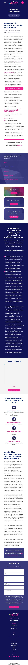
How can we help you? (8, 590)
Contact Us (14, 649)
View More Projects (14, 390)
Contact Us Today (14, 15)
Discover (14, 193)
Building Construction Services (14, 636)
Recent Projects (14, 645)
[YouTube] (16, 656)
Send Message (14, 606)
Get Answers (14, 216)
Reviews (14, 651)
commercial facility (7, 67)
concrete (14, 61)
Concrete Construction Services (14, 639)
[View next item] (15, 386)
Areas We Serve (14, 641)
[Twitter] (11, 656)
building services (20, 61)
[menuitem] (14, 163)
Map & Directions (14, 629)
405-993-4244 (14, 620)
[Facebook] (9, 656)
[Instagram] (14, 656)
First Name (6, 569)
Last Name (6, 573)
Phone (6, 576)
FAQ (14, 647)
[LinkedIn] (18, 656)
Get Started (14, 203)
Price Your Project (14, 643)
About (14, 634)
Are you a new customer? (8, 586)
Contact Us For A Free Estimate (14, 88)
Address (6, 583)
